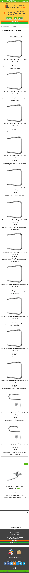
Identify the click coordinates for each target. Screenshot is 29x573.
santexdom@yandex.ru (14, 1)
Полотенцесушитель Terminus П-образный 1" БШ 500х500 (14, 316)
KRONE (9, 494)
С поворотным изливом (7, 497)
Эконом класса (23, 494)
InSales (20, 561)
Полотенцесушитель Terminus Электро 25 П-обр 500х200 (14, 412)
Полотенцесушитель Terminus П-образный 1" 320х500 (14, 188)
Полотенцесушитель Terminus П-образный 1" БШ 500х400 (14, 284)
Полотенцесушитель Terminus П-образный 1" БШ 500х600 (14, 348)
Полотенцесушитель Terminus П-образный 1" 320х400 (14, 155)
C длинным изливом (16, 497)
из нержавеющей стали (12, 66)
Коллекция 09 (14, 499)
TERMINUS (17, 422)
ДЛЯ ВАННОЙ (7, 495)
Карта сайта (19, 557)
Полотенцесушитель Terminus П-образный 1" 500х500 (14, 91)
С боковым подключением (14, 68)
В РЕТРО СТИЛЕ (23, 497)
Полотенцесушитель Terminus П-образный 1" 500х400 (14, 59)
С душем (22, 495)
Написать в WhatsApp (14, 23)
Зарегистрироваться (25, 1)
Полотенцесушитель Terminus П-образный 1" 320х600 (14, 220)
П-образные (5, 66)
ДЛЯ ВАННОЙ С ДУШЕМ (15, 495)
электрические (6, 420)
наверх (24, 571)
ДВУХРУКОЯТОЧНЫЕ (15, 494)
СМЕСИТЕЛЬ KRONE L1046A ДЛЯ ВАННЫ (14, 486)
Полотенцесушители (7, 26)
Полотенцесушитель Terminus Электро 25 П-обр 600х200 (14, 445)
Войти (23, 0)
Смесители (5, 494)
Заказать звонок (14, 21)
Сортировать (9, 36)
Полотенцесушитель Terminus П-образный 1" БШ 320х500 (14, 380)
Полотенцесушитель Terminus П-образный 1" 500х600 (14, 123)
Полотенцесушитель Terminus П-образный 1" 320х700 (14, 252)
